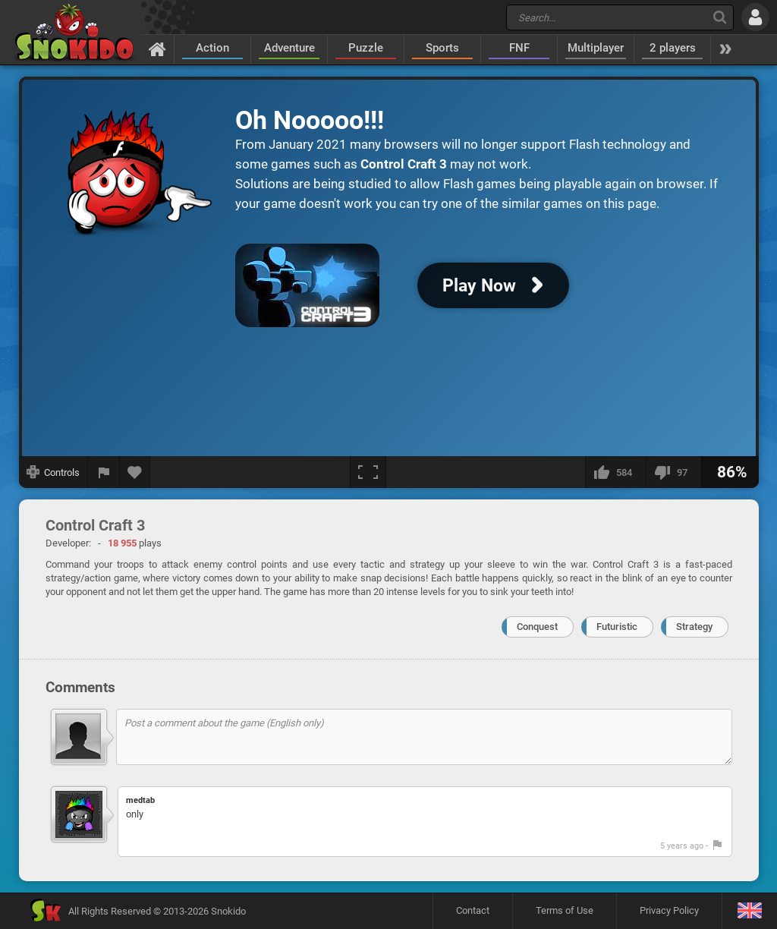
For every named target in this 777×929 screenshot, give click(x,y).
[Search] (719, 17)
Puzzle (365, 48)
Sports (442, 48)
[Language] (749, 911)
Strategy (694, 626)
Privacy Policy (669, 910)
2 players (673, 48)
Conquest (537, 626)
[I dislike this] (673, 472)
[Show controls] (53, 472)
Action (212, 48)
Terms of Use (564, 910)
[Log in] (755, 17)
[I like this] (615, 472)
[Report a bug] (104, 472)
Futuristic (616, 626)
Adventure (289, 48)
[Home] (157, 48)
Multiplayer (596, 48)
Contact (472, 910)
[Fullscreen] (368, 472)
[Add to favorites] (135, 472)
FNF (519, 48)
